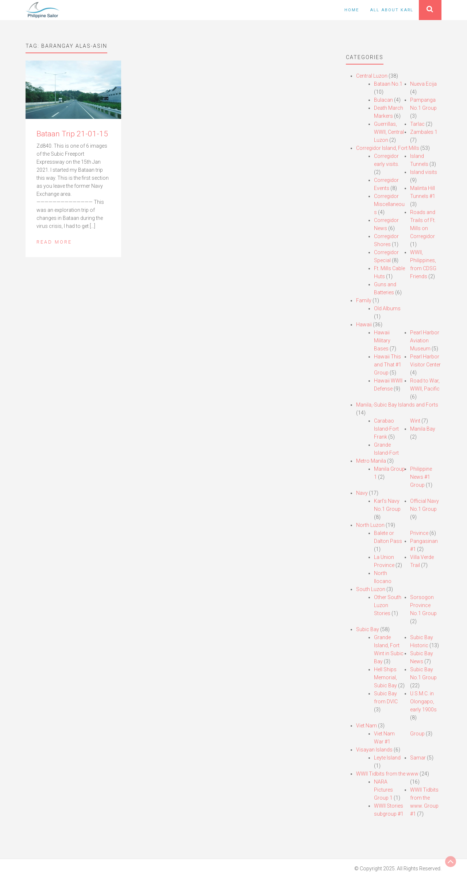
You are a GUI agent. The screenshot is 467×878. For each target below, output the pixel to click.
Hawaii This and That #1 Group (387, 365)
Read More (54, 242)
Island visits (423, 172)
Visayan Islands (374, 750)
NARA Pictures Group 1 (383, 790)
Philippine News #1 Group (421, 477)
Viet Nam (366, 726)
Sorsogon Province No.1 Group (423, 605)
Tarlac (417, 124)
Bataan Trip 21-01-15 (72, 133)
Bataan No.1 (388, 84)
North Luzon (370, 525)
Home (351, 10)
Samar (418, 758)
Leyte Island (387, 758)
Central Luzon (371, 76)
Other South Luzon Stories (387, 605)
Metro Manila (371, 461)
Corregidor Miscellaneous (389, 204)
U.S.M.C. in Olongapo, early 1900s (423, 701)
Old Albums (387, 308)
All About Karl (391, 10)
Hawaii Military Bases (382, 340)
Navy (362, 493)
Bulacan (383, 100)
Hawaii (364, 324)
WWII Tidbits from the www (387, 774)
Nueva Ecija (423, 84)
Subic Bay (367, 629)
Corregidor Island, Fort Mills (387, 148)
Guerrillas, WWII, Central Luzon (389, 132)
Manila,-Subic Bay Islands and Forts (397, 405)
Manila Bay (422, 429)
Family (363, 300)
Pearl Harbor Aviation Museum (424, 340)
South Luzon (370, 589)
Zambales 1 (423, 132)
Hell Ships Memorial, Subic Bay (385, 677)
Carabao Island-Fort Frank (386, 429)
